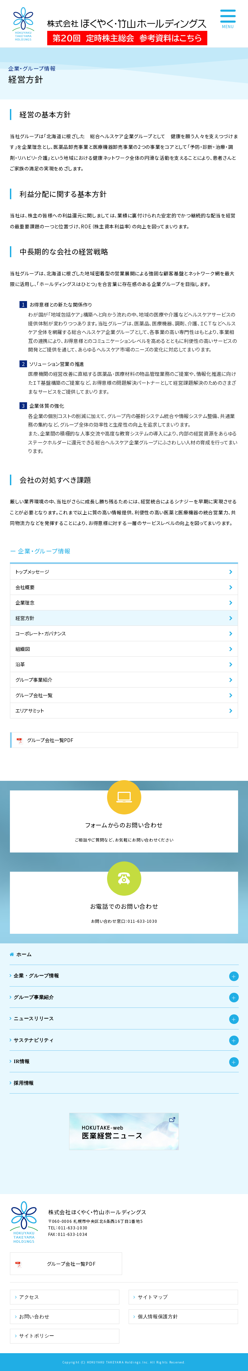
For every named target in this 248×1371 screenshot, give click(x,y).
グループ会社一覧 (33, 695)
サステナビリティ (34, 1040)
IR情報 (21, 1061)
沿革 (20, 664)
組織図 (22, 648)
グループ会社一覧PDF (50, 740)
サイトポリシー (36, 1335)
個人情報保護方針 (158, 1316)
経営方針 (25, 618)
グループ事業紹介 (33, 679)
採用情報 (24, 1083)
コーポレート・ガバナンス (40, 633)
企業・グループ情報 (36, 975)
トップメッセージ (32, 571)
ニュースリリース (34, 1018)
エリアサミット (29, 710)
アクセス (29, 1297)
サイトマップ (153, 1297)
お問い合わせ (34, 1316)
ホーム (23, 954)
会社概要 (25, 587)
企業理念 (25, 602)
